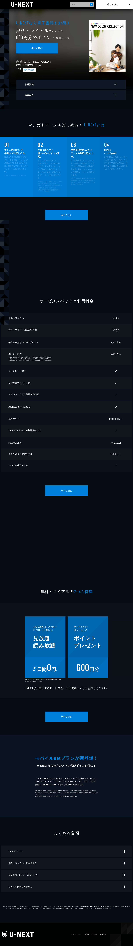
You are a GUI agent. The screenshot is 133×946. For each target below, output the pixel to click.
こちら (47, 190)
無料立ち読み (29, 70)
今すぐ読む (112, 4)
